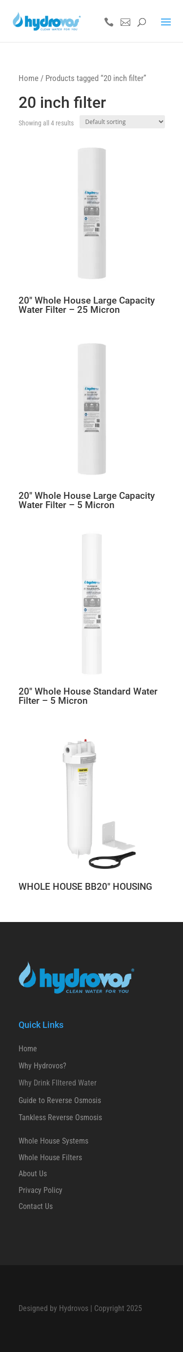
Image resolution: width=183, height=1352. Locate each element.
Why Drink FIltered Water (58, 1082)
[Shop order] (122, 121)
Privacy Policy (40, 1190)
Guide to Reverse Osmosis (60, 1100)
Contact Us (36, 1206)
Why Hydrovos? (42, 1065)
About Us (33, 1173)
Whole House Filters (50, 1157)
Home (29, 78)
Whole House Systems (53, 1141)
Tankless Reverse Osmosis (60, 1117)
